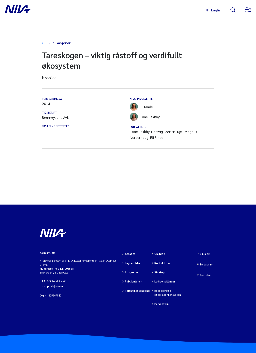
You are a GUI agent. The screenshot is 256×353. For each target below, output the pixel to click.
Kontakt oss (162, 263)
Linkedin (205, 253)
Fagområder (132, 263)
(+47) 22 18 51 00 (55, 280)
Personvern (161, 304)
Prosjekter (131, 272)
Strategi (159, 272)
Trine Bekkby (145, 117)
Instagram (206, 264)
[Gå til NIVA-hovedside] (101, 10)
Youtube (205, 275)
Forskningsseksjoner (137, 290)
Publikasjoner (59, 42)
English (214, 10)
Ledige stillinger (164, 281)
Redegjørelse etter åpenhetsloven (167, 292)
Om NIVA (159, 253)
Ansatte (130, 253)
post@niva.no (56, 286)
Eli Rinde (141, 107)
